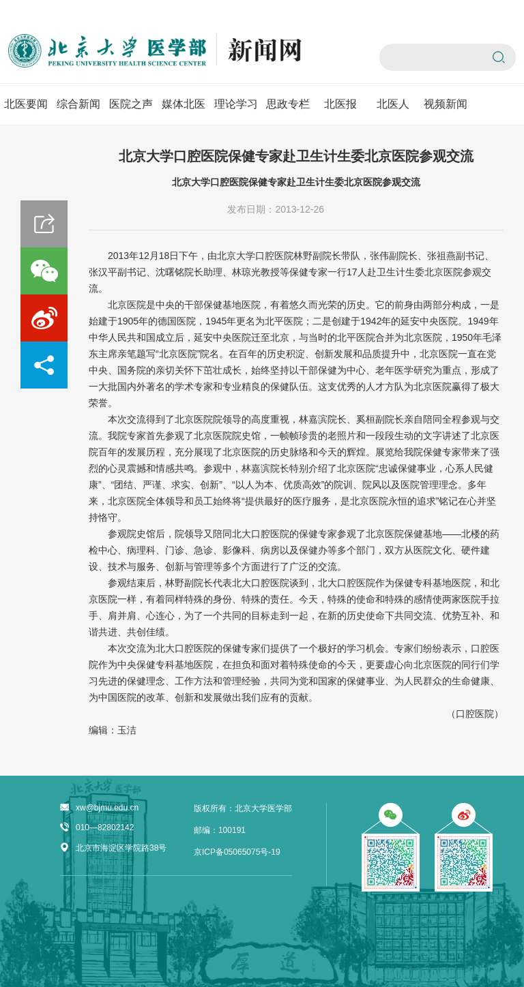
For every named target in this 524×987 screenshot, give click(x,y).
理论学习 (236, 104)
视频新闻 (445, 104)
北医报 (340, 104)
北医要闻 (26, 104)
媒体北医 (183, 104)
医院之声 (131, 104)
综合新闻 (78, 104)
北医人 (393, 104)
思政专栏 (288, 104)
